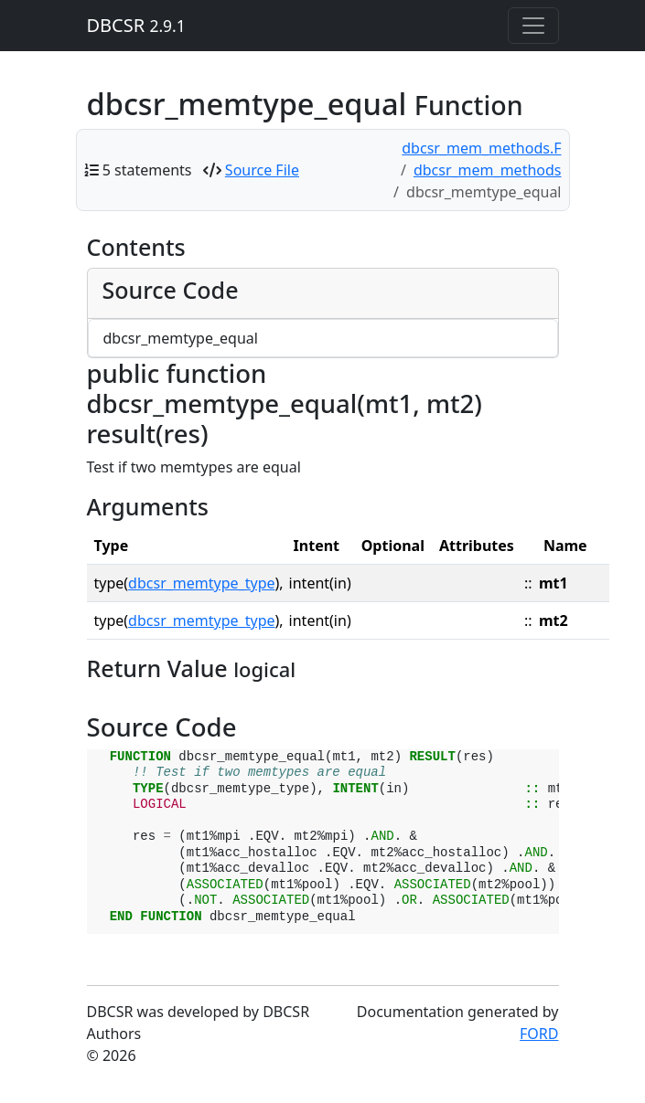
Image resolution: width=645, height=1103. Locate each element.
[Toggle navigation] (533, 25)
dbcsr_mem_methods (488, 170)
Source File (262, 170)
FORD (539, 1033)
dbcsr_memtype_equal (180, 338)
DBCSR (136, 25)
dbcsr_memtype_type (201, 583)
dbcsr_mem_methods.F (481, 148)
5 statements (147, 170)
